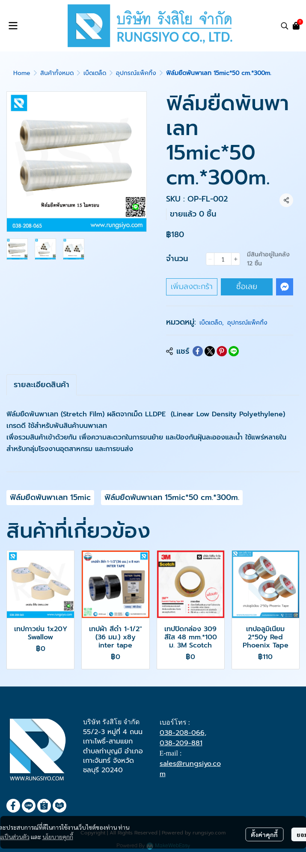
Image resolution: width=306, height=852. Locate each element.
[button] (285, 26)
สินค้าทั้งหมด (57, 73)
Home (21, 73)
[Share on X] (210, 351)
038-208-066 (182, 733)
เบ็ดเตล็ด (94, 73)
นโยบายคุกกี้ (57, 836)
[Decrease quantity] (210, 259)
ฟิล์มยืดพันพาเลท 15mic (50, 497)
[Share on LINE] (234, 351)
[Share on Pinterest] (222, 351)
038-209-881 (181, 743)
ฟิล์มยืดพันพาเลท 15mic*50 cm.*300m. (171, 497)
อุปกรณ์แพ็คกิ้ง (136, 73)
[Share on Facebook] (198, 351)
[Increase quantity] (236, 259)
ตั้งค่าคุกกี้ (264, 834)
